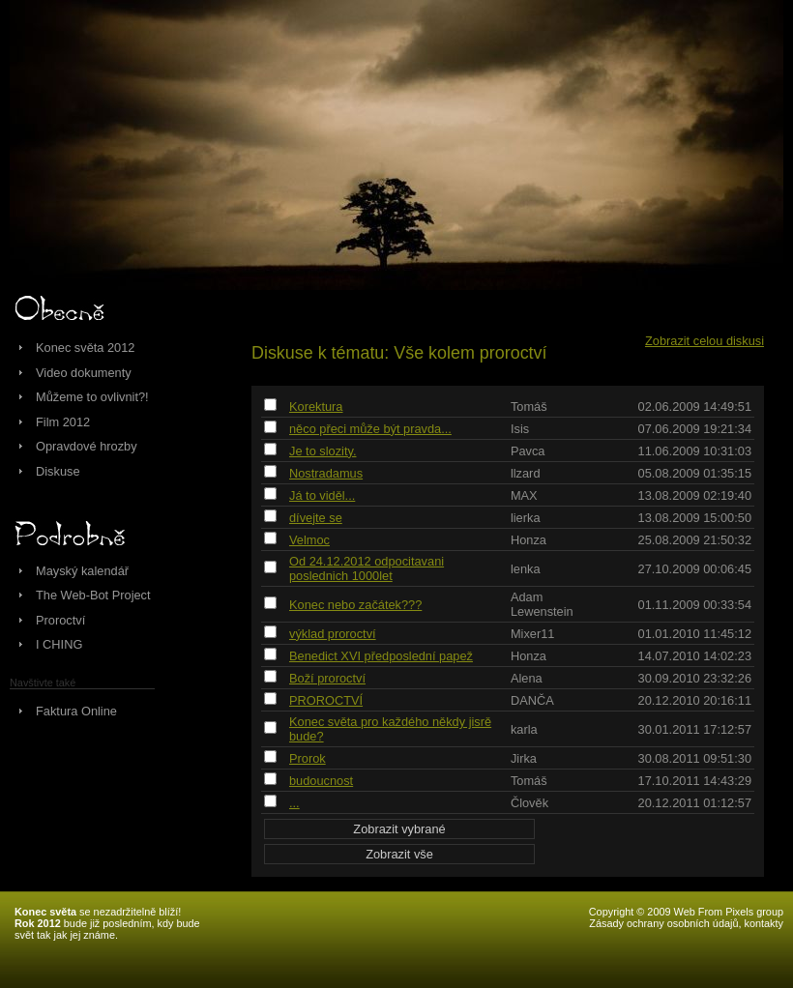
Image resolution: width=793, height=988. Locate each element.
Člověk (529, 803)
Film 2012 (63, 422)
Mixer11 (533, 633)
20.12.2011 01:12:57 (694, 803)
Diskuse (58, 471)
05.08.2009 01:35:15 (694, 473)
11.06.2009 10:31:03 (694, 451)
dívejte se (315, 517)
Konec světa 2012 (85, 347)
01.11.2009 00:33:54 (694, 604)
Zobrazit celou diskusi (704, 341)
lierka (526, 517)
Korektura (315, 406)
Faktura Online (76, 711)
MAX (524, 495)
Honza (528, 540)
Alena (527, 678)
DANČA (532, 700)
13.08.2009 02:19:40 (694, 495)
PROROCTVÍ (326, 700)
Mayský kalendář (82, 571)
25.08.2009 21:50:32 (694, 540)
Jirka (524, 758)
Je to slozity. (322, 451)
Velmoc (309, 540)
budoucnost (321, 780)
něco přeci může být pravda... (370, 428)
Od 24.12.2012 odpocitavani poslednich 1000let (366, 568)
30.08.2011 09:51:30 (694, 758)
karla (524, 729)
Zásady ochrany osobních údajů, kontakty (686, 923)
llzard (526, 473)
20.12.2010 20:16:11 (694, 700)
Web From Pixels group (728, 911)
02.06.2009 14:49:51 (694, 406)
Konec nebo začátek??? (355, 604)
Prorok (307, 758)
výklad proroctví (332, 633)
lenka (526, 569)
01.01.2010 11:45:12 (694, 633)
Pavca (528, 451)
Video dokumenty (84, 372)
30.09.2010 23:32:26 (694, 678)
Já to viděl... (322, 495)
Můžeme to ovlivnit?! (92, 397)
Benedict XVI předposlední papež (381, 656)
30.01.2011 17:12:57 (694, 729)
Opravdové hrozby (86, 446)
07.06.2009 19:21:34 (694, 428)
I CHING (59, 644)
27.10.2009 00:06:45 (694, 569)
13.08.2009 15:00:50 (694, 517)
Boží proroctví (327, 678)
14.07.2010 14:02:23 (694, 656)
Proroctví (60, 620)
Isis (520, 428)
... (294, 803)
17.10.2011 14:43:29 (694, 780)
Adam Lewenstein (542, 604)
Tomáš (529, 406)
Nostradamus (326, 473)
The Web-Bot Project (93, 595)
